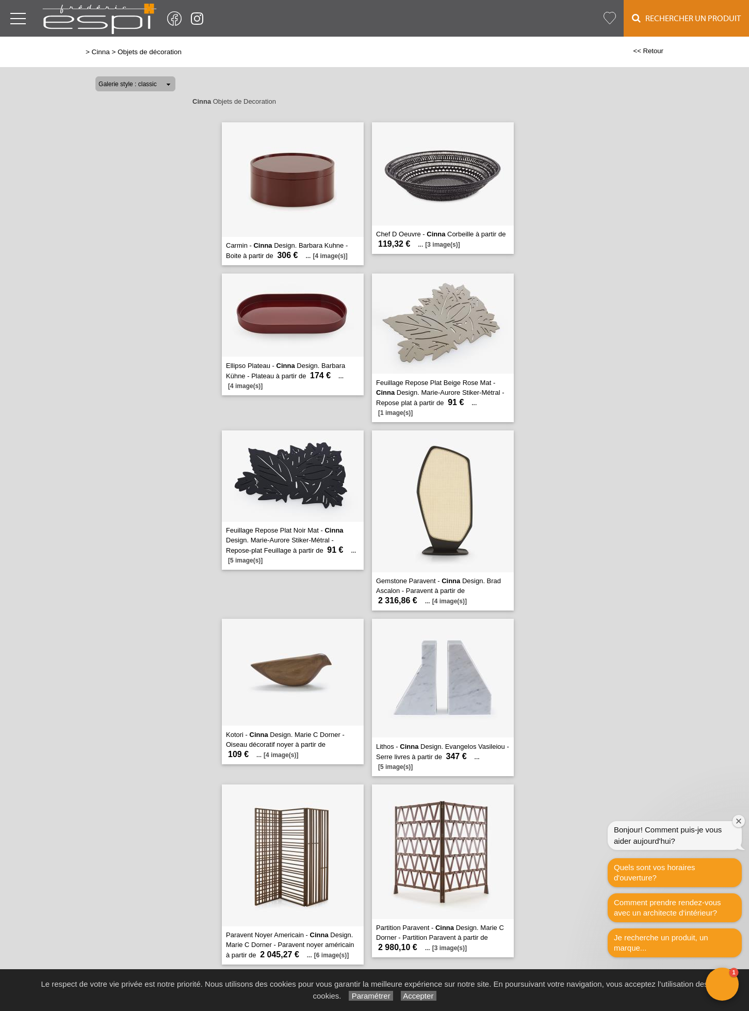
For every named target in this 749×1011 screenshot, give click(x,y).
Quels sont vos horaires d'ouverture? (654, 872)
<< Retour (648, 51)
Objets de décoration (150, 52)
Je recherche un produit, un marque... (661, 942)
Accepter (418, 995)
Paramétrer (370, 995)
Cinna (101, 52)
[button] (722, 984)
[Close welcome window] (738, 821)
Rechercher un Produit (686, 18)
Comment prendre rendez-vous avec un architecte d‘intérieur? (667, 907)
